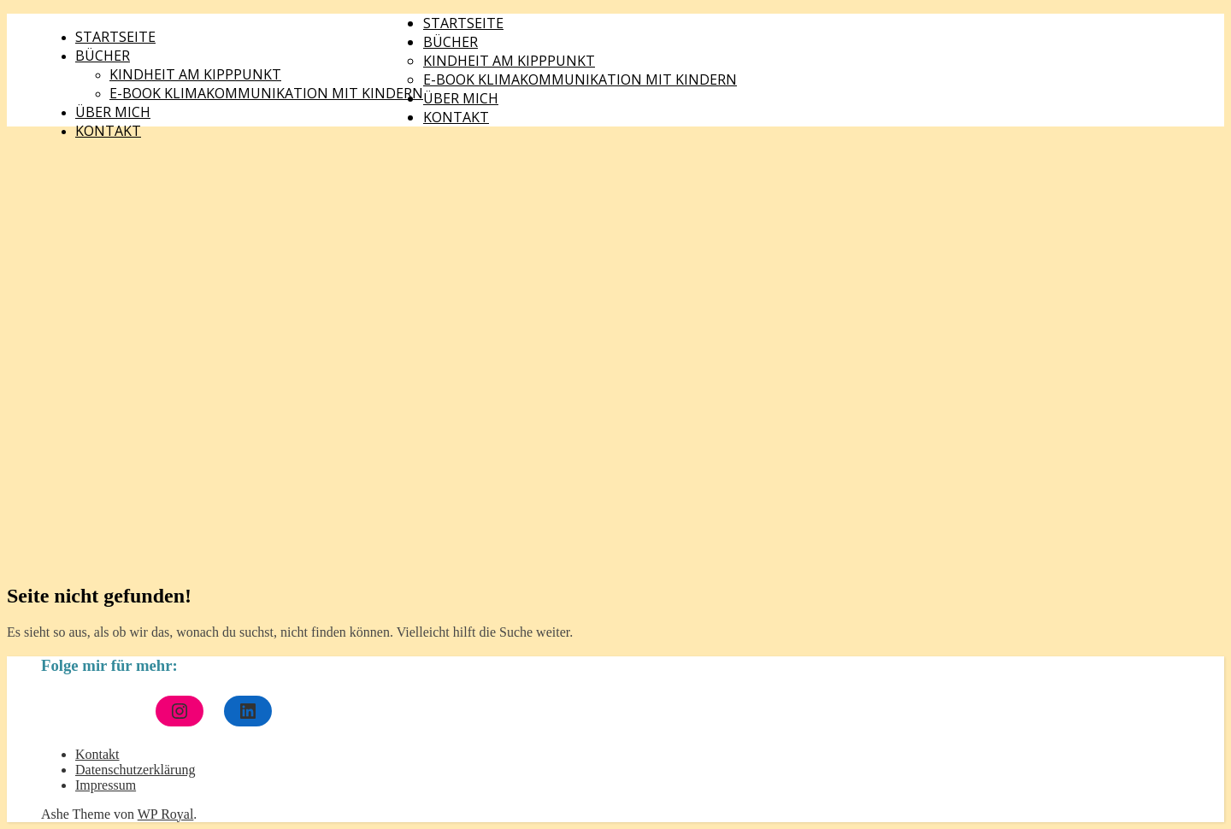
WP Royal (166, 814)
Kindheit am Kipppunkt (195, 74)
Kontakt (108, 130)
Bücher (102, 55)
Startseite (115, 36)
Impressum (105, 785)
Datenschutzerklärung (135, 769)
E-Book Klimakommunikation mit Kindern (266, 93)
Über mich (112, 112)
